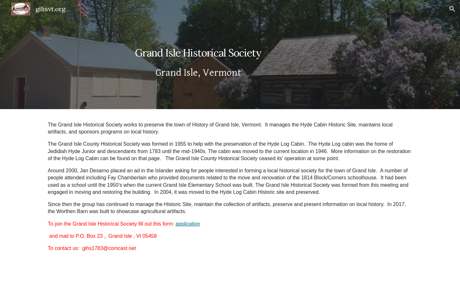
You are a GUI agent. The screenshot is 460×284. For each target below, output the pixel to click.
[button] (452, 9)
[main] (198, 55)
